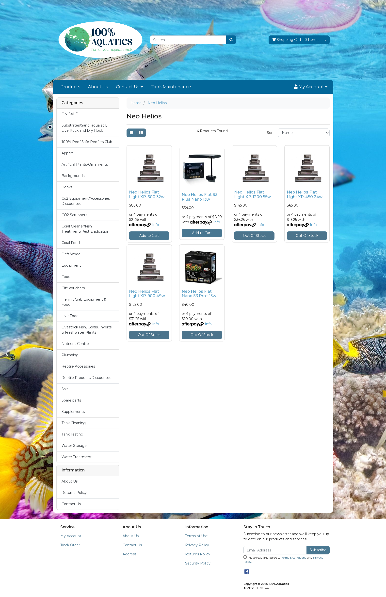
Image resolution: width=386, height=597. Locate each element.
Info (155, 225)
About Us (98, 86)
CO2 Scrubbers (74, 215)
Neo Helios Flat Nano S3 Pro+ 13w (199, 293)
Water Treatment (77, 457)
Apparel (68, 153)
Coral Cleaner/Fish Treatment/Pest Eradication (85, 229)
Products (70, 86)
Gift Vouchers (73, 288)
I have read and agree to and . (283, 559)
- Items (295, 39)
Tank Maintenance (171, 86)
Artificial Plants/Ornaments (85, 164)
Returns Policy (74, 492)
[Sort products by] (304, 133)
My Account (70, 536)
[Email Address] (275, 550)
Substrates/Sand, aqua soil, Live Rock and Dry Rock (84, 128)
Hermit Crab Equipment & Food (84, 302)
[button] (310, 87)
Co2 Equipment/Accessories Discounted (86, 201)
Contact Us (128, 86)
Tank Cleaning (74, 423)
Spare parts (71, 400)
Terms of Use (196, 536)
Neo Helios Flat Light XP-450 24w (304, 194)
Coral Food (71, 243)
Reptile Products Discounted (87, 377)
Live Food (70, 316)
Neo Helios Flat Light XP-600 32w (146, 194)
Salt (65, 389)
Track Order (70, 545)
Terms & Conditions (293, 557)
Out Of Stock (254, 235)
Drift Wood (71, 254)
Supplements (73, 411)
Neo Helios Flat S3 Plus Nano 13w (199, 197)
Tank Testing (72, 434)
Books (67, 187)
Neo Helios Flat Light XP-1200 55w (252, 194)
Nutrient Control (76, 343)
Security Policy (197, 563)
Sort (270, 132)
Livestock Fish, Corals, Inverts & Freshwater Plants (87, 330)
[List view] (141, 133)
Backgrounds (73, 176)
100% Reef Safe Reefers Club (87, 142)
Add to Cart (149, 235)
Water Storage (74, 445)
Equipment (71, 265)
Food (66, 276)
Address (129, 554)
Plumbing (70, 355)
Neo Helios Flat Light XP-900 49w (147, 293)
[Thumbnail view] (131, 133)
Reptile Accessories (78, 366)
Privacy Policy (197, 545)
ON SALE (70, 114)
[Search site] (231, 39)
